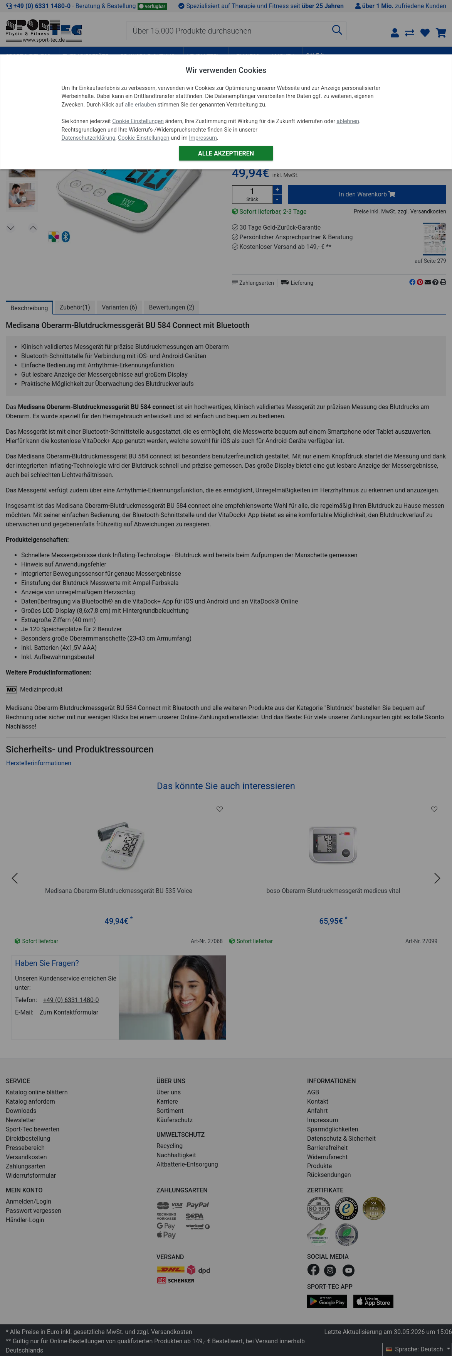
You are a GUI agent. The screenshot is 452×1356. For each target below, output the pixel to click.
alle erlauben (140, 104)
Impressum (203, 138)
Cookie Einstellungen (138, 121)
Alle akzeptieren (226, 153)
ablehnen (348, 121)
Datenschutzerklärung (88, 138)
